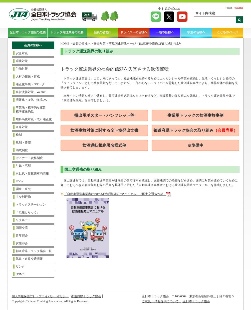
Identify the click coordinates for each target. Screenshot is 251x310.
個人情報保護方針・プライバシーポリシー (40, 296)
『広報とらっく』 (28, 212)
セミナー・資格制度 (29, 158)
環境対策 (22, 61)
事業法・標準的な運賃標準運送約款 (31, 109)
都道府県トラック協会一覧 (34, 251)
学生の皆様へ (196, 33)
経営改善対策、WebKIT (31, 92)
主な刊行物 (23, 196)
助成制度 (22, 150)
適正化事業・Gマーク (30, 84)
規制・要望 (23, 142)
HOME (229, 7)
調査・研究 (23, 189)
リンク (20, 266)
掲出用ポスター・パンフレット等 (104, 115)
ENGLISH (239, 7)
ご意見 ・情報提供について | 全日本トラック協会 (176, 301)
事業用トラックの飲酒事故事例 (195, 115)
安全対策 (22, 53)
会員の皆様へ (102, 33)
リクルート (23, 220)
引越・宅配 (23, 166)
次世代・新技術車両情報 (32, 173)
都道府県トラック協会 (86, 296)
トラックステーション (31, 204)
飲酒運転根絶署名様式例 (104, 145)
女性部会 (22, 243)
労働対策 (22, 68)
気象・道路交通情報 (29, 258)
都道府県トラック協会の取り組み (195, 130)
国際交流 (22, 228)
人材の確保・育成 (28, 76)
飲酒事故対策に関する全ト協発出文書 (104, 130)
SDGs (19, 181)
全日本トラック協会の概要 (28, 33)
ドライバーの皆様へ (133, 33)
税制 (19, 134)
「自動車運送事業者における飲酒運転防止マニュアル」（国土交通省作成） (117, 194)
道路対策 (22, 127)
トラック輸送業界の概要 (67, 33)
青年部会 (22, 235)
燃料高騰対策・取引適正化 (34, 119)
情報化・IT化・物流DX (31, 100)
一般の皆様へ (165, 33)
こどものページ (227, 33)
